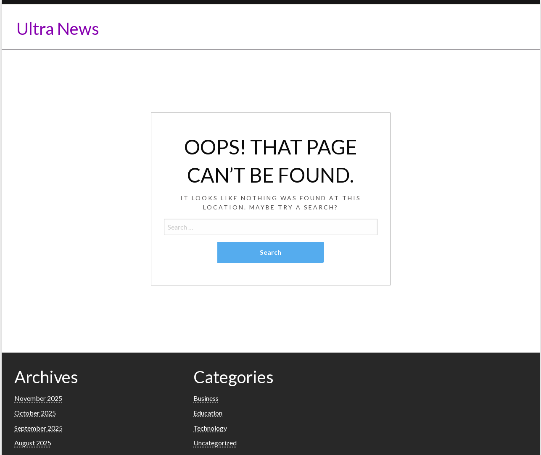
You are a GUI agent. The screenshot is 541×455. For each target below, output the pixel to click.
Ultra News (57, 28)
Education (207, 413)
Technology (210, 428)
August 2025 (32, 443)
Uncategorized (215, 443)
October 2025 (35, 413)
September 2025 (38, 428)
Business (206, 398)
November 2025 (38, 398)
